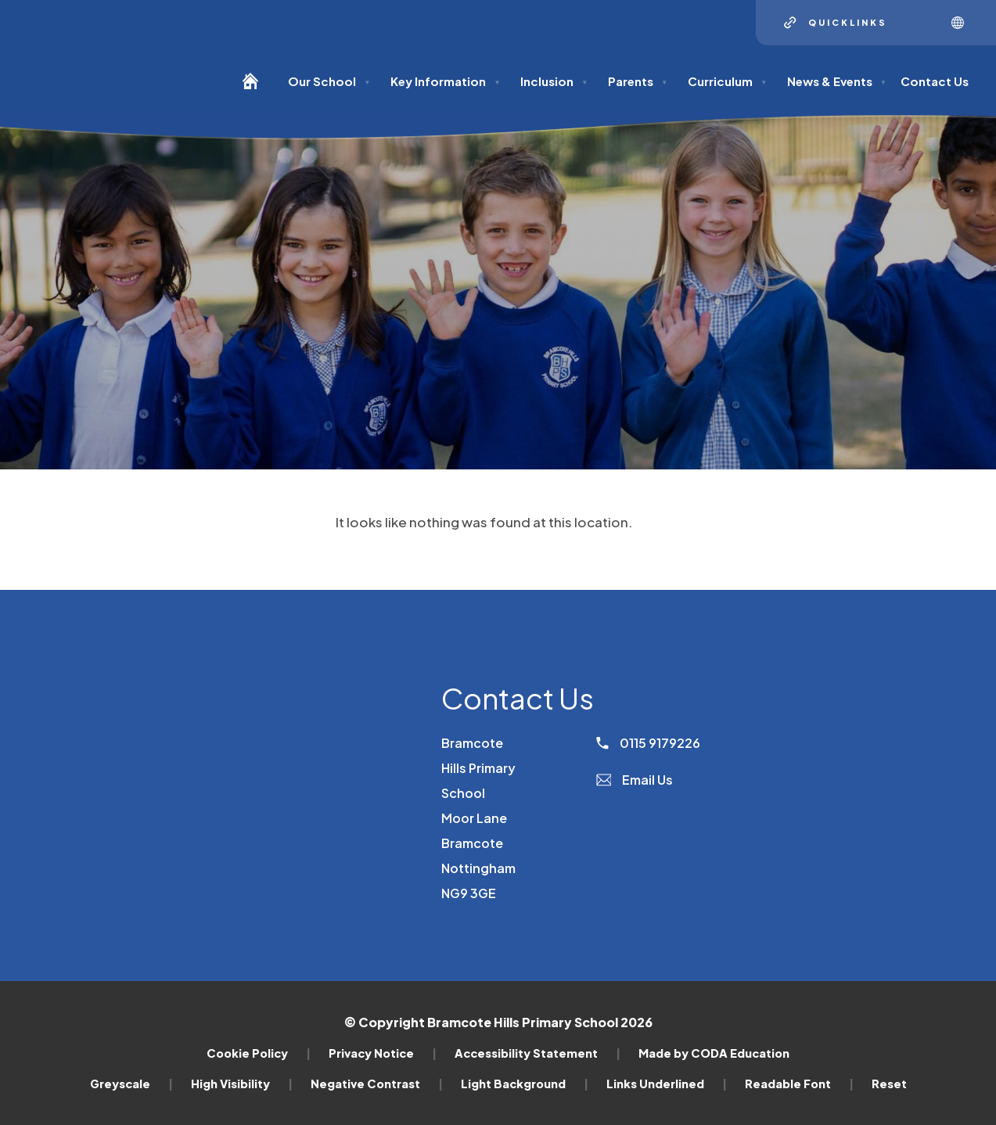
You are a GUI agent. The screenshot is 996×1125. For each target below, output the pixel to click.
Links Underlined (666, 1083)
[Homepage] (256, 88)
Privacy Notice (383, 1053)
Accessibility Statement (537, 1053)
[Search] (919, 22)
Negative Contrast (377, 1083)
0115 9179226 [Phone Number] (648, 743)
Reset (889, 1083)
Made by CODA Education (713, 1053)
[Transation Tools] (963, 22)
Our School (329, 81)
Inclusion (554, 81)
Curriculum (727, 81)
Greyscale (131, 1083)
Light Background (524, 1083)
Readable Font (799, 1083)
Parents (637, 81)
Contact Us (935, 81)
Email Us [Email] (635, 779)
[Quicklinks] (835, 22)
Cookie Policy (259, 1053)
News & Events (836, 81)
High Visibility (242, 1083)
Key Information (445, 81)
